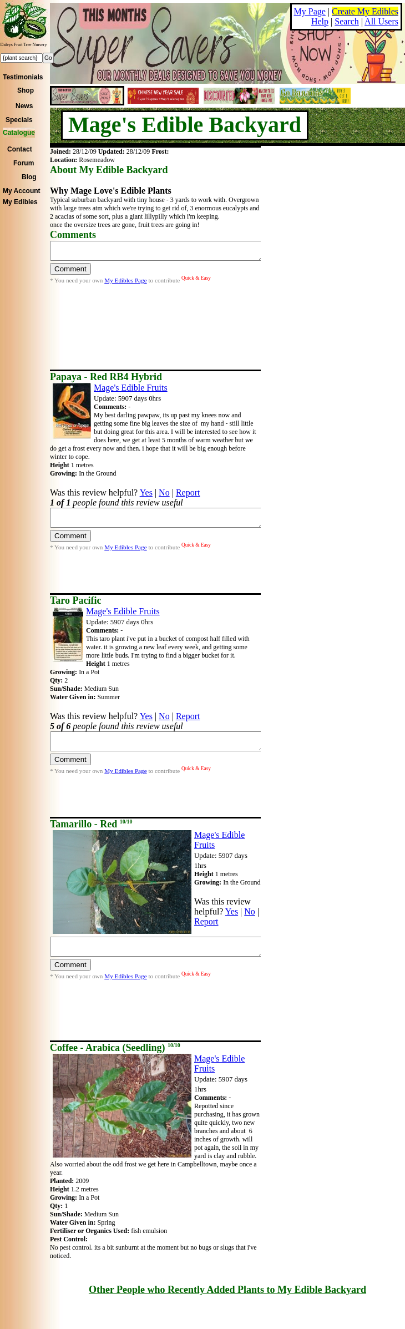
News (24, 106)
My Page (310, 11)
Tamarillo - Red (91, 824)
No (164, 492)
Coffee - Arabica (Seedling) (115, 1047)
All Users (381, 21)
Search (347, 21)
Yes (146, 492)
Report (188, 492)
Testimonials (23, 77)
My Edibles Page (125, 283)
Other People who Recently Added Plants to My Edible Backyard (227, 1289)
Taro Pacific (76, 600)
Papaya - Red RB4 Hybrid (106, 376)
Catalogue (19, 133)
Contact (19, 149)
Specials (19, 120)
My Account (21, 191)
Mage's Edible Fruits (131, 387)
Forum (23, 163)
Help (319, 21)
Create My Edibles (365, 11)
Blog (29, 177)
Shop (25, 90)
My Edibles (20, 202)
